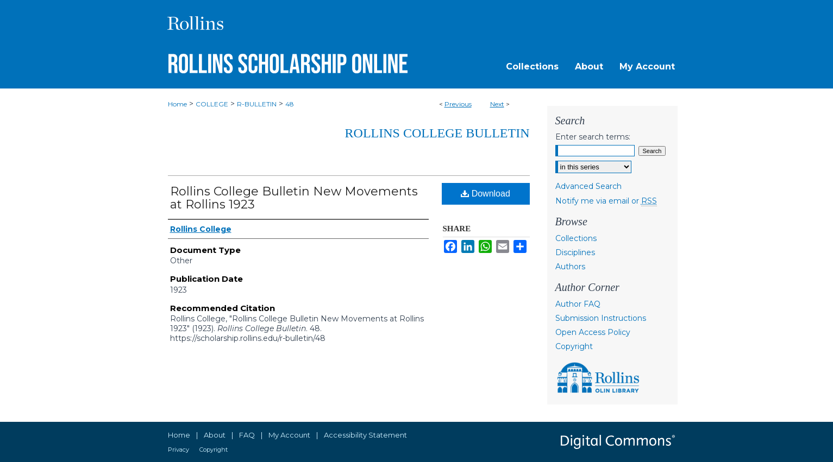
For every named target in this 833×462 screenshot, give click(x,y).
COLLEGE (212, 104)
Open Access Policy (592, 332)
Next (497, 104)
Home (177, 104)
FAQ (247, 435)
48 (289, 104)
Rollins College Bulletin (437, 133)
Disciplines (575, 252)
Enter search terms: (592, 137)
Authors (570, 266)
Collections (576, 238)
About (215, 435)
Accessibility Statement (365, 435)
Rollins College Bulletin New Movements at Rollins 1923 (294, 198)
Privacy (178, 449)
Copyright (574, 346)
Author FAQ (577, 304)
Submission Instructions (600, 318)
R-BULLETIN (257, 104)
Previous (458, 104)
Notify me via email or (606, 201)
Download (485, 193)
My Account (289, 435)
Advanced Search (588, 186)
